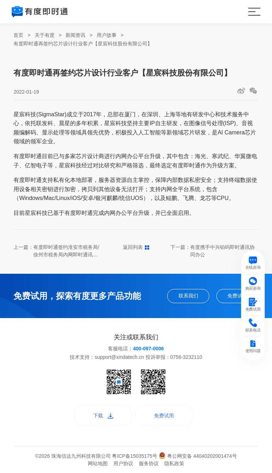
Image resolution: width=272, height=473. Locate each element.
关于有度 (45, 35)
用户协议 (123, 463)
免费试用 (237, 296)
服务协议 (149, 463)
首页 (18, 35)
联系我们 (188, 296)
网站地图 (98, 463)
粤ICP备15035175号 (135, 456)
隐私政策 (174, 463)
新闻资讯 (75, 35)
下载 (103, 415)
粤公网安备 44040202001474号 (198, 456)
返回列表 (136, 247)
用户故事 (107, 35)
